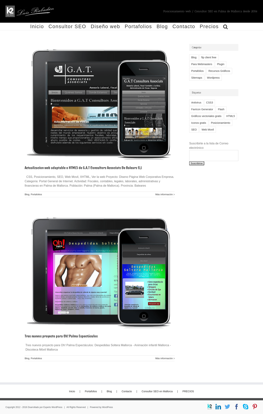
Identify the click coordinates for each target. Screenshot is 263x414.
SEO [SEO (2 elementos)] (194, 129)
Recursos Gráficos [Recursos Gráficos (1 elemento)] (219, 70)
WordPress (107, 407)
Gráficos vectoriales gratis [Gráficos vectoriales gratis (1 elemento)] (206, 116)
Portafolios (36, 194)
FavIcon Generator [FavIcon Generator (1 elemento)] (202, 109)
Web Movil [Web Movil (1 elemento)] (208, 129)
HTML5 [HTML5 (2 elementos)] (230, 116)
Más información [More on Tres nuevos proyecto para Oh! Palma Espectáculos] (164, 358)
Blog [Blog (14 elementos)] (194, 57)
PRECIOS (188, 391)
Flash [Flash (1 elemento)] (221, 109)
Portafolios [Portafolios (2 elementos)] (197, 70)
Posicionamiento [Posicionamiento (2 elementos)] (220, 122)
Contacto (127, 391)
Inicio (72, 391)
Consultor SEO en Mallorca (157, 391)
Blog (27, 194)
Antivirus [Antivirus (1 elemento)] (196, 102)
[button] (225, 26)
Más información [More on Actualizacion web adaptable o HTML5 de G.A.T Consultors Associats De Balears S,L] (164, 194)
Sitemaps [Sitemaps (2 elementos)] (196, 77)
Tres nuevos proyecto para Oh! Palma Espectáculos (61, 336)
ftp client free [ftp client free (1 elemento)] (208, 57)
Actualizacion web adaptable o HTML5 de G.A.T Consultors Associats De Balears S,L (83, 168)
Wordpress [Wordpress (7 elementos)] (213, 77)
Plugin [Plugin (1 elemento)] (220, 64)
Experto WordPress (52, 407)
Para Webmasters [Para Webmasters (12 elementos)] (201, 64)
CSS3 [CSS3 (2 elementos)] (209, 102)
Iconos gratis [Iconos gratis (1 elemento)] (198, 122)
